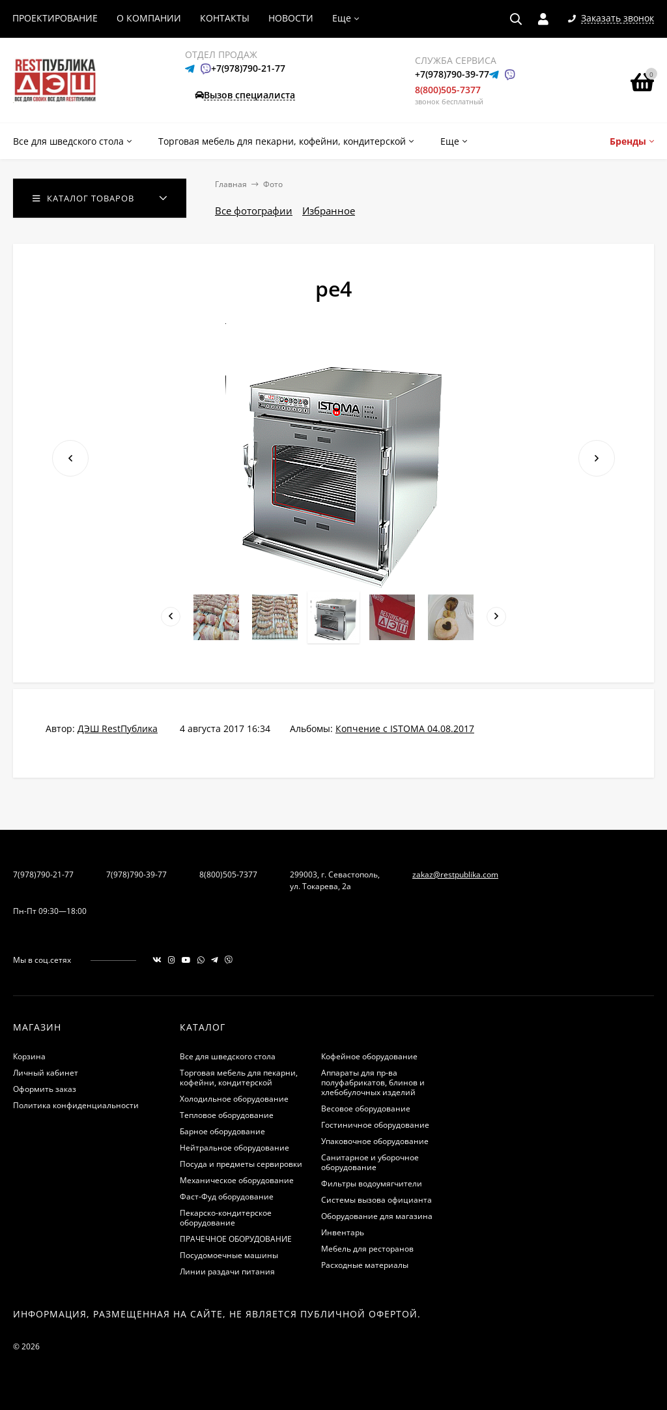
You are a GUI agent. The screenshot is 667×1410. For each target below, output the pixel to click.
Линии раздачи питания (227, 1271)
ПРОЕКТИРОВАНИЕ (55, 18)
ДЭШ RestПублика (118, 728)
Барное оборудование (222, 1131)
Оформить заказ (44, 1088)
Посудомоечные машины (229, 1255)
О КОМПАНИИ (149, 18)
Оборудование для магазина (377, 1216)
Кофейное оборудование (369, 1056)
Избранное (328, 210)
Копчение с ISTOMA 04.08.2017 (404, 728)
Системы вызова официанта (376, 1199)
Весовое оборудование (365, 1108)
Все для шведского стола (228, 1056)
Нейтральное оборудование (234, 1147)
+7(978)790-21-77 (248, 68)
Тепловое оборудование (227, 1115)
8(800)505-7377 (448, 89)
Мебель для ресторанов (367, 1248)
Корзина (29, 1056)
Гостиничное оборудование (375, 1124)
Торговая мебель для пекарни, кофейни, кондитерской (239, 1077)
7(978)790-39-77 (136, 874)
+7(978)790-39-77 (452, 74)
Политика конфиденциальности (76, 1105)
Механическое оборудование (237, 1180)
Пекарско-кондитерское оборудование (226, 1217)
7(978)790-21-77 (43, 874)
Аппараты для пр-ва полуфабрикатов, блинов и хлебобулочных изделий (373, 1082)
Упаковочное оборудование (375, 1141)
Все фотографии (253, 210)
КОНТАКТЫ (224, 18)
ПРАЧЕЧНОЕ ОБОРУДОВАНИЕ (236, 1238)
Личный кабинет (45, 1072)
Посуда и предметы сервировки (241, 1163)
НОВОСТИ (290, 18)
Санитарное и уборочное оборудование (370, 1162)
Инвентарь (342, 1232)
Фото (273, 184)
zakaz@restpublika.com (455, 874)
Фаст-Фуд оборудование (227, 1196)
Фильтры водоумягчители (371, 1183)
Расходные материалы (364, 1264)
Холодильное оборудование (234, 1098)
